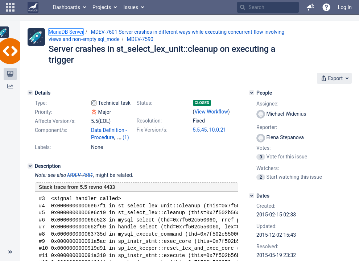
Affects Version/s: (55, 121)
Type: (41, 103)
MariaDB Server (66, 32)
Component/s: (51, 130)
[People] (251, 92)
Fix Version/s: (152, 130)
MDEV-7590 (140, 39)
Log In (345, 7)
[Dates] (251, 195)
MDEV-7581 (80, 182)
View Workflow (211, 112)
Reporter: (266, 127)
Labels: (43, 154)
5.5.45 (200, 130)
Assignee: (267, 104)
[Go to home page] (33, 7)
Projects (101, 7)
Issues (130, 7)
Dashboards (66, 7)
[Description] (30, 172)
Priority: (43, 112)
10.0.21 (217, 130)
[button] (10, 7)
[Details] (30, 92)
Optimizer (102, 145)
